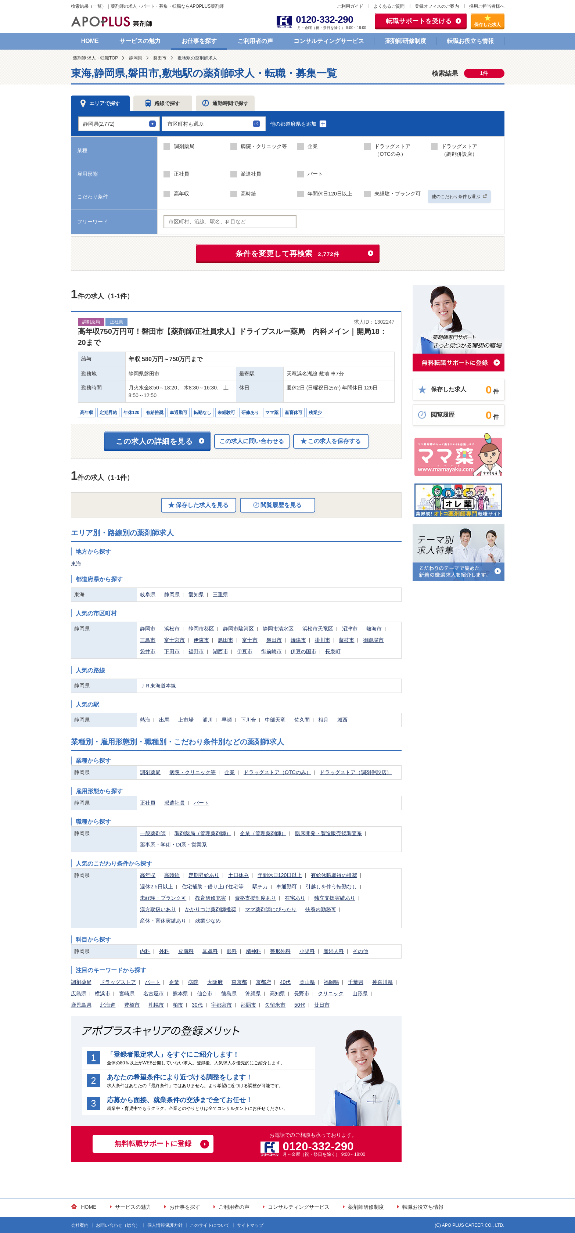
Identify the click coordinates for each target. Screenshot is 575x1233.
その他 (360, 951)
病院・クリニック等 (192, 772)
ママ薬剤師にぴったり (271, 909)
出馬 (164, 720)
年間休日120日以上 (280, 875)
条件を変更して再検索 (287, 253)
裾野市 (196, 651)
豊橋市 (132, 1005)
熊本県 (180, 993)
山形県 (360, 993)
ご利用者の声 (255, 41)
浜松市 (172, 629)
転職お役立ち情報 (470, 41)
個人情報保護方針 (165, 1225)
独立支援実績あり (334, 898)
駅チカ (260, 886)
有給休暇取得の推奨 (334, 875)
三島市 (147, 640)
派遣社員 (174, 803)
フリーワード (92, 221)
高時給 (172, 875)
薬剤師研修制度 (405, 41)
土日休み (238, 875)
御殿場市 (373, 640)
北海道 (107, 1005)
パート (201, 803)
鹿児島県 (81, 1005)
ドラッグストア (118, 982)
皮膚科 (186, 951)
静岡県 (135, 58)
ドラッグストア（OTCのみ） (277, 772)
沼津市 (349, 629)
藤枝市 (346, 640)
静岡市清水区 (278, 629)
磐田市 (159, 58)
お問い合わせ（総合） (118, 1225)
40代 (285, 982)
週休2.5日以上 (156, 886)
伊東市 (201, 640)
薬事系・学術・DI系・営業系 (173, 845)
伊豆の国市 (303, 651)
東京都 (239, 982)
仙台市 (204, 993)
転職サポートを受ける (419, 21)
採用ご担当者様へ (486, 6)
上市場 (186, 720)
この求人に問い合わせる (251, 441)
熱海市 (374, 629)
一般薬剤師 (153, 833)
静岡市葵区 (201, 629)
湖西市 (220, 651)
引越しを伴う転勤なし (331, 886)
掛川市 (322, 640)
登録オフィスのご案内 (437, 6)
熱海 (145, 720)
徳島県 (229, 993)
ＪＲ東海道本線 (158, 686)
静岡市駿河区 (238, 629)
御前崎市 (271, 651)
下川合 (248, 720)
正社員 (147, 803)
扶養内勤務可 (320, 909)
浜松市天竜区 (317, 629)
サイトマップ (250, 1225)
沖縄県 (253, 993)
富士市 (250, 640)
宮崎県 (126, 993)
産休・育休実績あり (163, 921)
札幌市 (156, 1005)
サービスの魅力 (140, 41)
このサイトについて (210, 1225)
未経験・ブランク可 (163, 898)
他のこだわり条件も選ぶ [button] (459, 196)
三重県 (220, 594)
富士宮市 (174, 640)
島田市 (225, 640)
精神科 (253, 951)
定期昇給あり (203, 875)
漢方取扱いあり (158, 909)
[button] (214, 123)
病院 (193, 982)
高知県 (277, 993)
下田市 (172, 651)
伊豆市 (244, 651)
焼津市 (298, 640)
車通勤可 (286, 886)
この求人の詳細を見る (154, 441)
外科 (164, 951)
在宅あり (295, 898)
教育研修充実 (210, 898)
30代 (197, 1005)
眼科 (232, 951)
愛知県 (196, 594)
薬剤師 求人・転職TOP (95, 58)
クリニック (331, 993)
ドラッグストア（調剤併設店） (356, 772)
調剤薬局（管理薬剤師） (203, 833)
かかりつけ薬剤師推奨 (210, 909)
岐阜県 (147, 594)
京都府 (263, 982)
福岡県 (331, 982)
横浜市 (102, 993)
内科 (145, 951)
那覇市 (248, 1005)
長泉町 (333, 651)
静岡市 (147, 629)
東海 (76, 564)
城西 (342, 720)
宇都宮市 (221, 1005)
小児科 (307, 951)
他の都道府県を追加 (298, 123)
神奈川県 (382, 982)
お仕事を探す (199, 41)
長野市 (301, 993)
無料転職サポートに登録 (153, 1143)
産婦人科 (333, 951)
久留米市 (275, 1005)
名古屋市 (153, 993)
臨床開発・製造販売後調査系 (328, 833)
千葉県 (355, 982)
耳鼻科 (210, 951)
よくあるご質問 (389, 6)
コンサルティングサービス (329, 41)
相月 (323, 720)
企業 (229, 772)
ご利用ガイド (350, 6)
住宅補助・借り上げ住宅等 (213, 886)
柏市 (178, 1005)
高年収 (147, 875)
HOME (90, 41)
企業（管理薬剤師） (263, 833)
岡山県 (307, 982)
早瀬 (227, 720)
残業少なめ (208, 921)
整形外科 (280, 951)
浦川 (207, 720)
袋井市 (147, 651)
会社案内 (80, 1225)
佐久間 (302, 720)
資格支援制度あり (255, 898)
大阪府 (215, 982)
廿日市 (322, 1005)
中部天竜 (275, 720)
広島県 (78, 993)
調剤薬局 (150, 772)
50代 (299, 1005)
